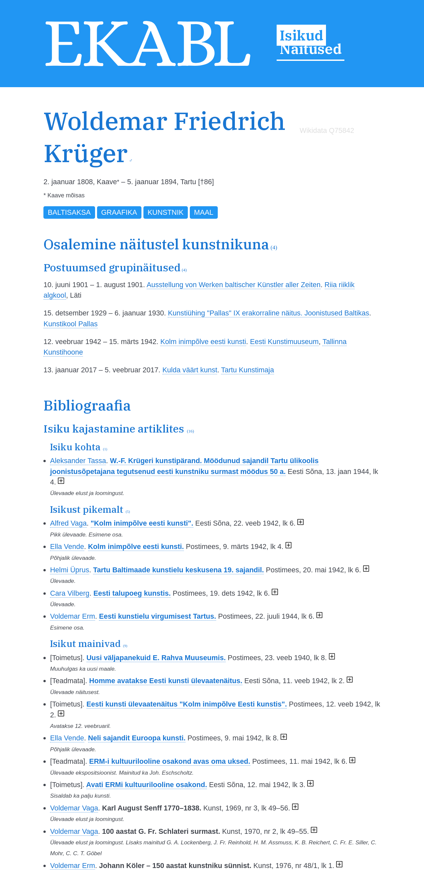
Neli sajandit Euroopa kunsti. (137, 738)
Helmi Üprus (69, 570)
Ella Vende (67, 546)
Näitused (311, 48)
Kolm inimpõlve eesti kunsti (203, 341)
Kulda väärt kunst (189, 370)
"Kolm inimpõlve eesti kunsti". (142, 523)
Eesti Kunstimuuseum (284, 341)
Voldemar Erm (72, 616)
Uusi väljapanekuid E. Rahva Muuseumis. (156, 658)
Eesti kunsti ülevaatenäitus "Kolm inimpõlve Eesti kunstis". (187, 704)
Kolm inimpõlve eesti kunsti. (136, 546)
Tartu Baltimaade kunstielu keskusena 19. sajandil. (178, 570)
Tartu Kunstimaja (247, 370)
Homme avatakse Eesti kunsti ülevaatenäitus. (165, 681)
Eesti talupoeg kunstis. (132, 593)
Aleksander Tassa (78, 461)
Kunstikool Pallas (70, 324)
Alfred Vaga (68, 523)
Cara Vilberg (69, 593)
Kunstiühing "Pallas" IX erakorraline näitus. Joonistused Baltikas (268, 313)
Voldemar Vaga (74, 808)
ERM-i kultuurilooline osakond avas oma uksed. (169, 761)
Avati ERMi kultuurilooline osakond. (146, 785)
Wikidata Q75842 (327, 130)
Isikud (301, 35)
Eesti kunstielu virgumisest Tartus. (157, 616)
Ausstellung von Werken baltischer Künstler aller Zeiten (234, 285)
